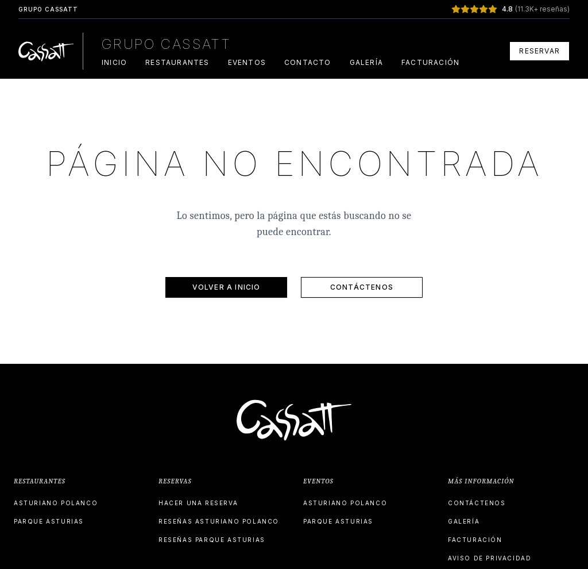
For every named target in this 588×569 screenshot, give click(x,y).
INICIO (114, 62)
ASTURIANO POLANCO (56, 502)
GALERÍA (366, 62)
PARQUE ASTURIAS (49, 521)
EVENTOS (247, 62)
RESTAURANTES (177, 62)
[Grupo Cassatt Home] (46, 51)
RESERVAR (539, 51)
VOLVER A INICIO (226, 287)
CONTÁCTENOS (361, 287)
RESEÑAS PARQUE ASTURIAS (211, 539)
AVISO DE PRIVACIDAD (489, 558)
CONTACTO (307, 62)
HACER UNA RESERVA (198, 502)
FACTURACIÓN (430, 62)
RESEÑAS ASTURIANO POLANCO (218, 521)
